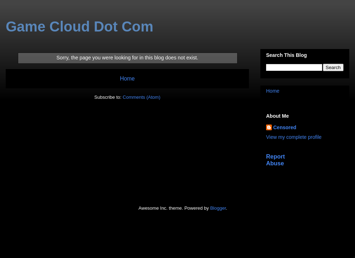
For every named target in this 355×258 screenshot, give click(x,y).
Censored (284, 127)
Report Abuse (275, 159)
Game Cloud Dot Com (79, 26)
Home (127, 79)
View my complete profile (293, 137)
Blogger (218, 208)
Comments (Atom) (141, 97)
